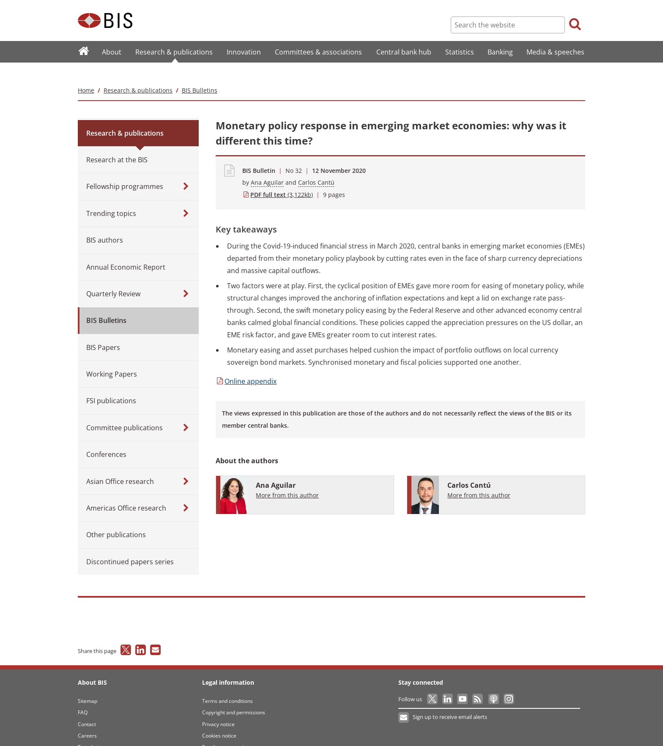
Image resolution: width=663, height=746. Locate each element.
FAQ (83, 695)
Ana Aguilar (267, 166)
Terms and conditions (227, 684)
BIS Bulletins (199, 73)
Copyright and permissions (233, 695)
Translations (92, 730)
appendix (246, 364)
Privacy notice (218, 707)
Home (86, 73)
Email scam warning (225, 730)
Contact (87, 707)
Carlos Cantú (316, 166)
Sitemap (87, 684)
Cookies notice (219, 718)
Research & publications (138, 73)
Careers (87, 718)
